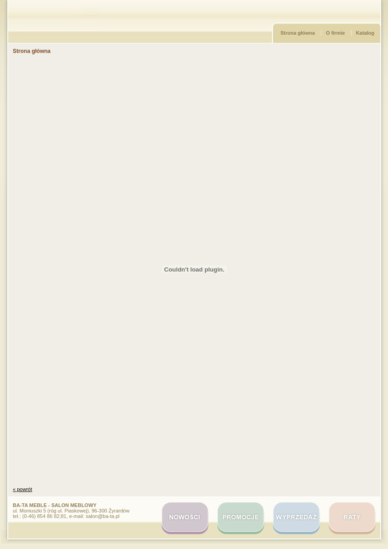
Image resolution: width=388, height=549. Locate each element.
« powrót (22, 489)
